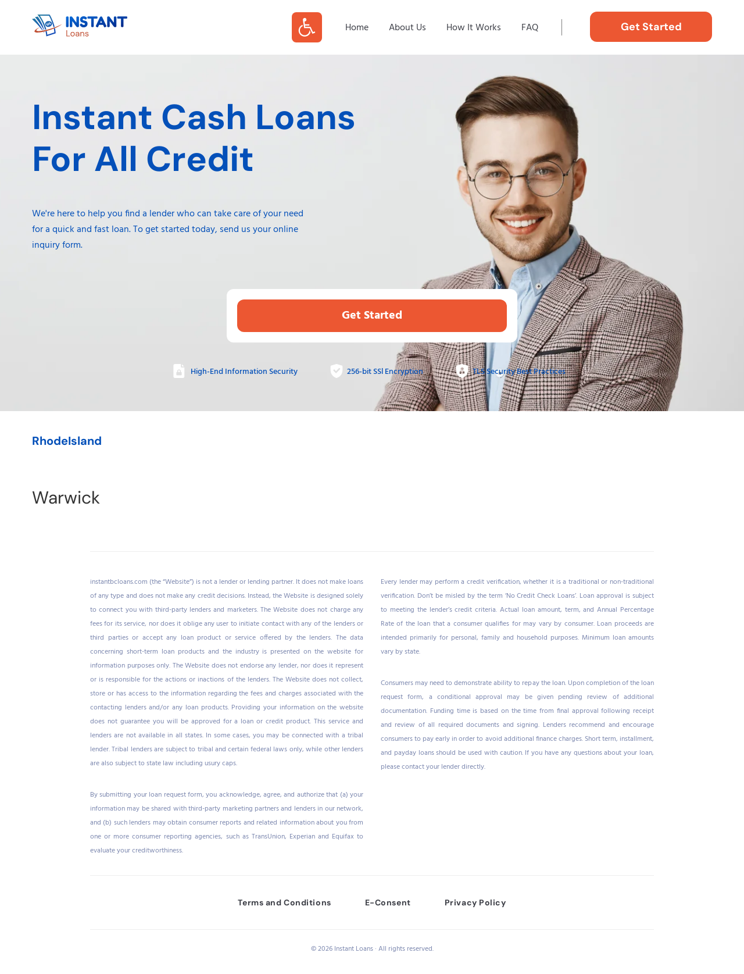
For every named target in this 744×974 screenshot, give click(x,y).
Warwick (66, 497)
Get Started (372, 315)
